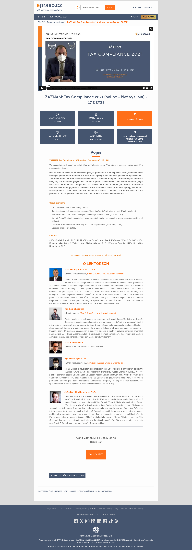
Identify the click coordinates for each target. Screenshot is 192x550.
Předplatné (149, 17)
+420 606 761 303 (135, 142)
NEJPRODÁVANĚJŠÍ (58, 17)
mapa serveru (51, 509)
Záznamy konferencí (56, 22)
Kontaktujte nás (105, 491)
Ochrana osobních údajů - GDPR (88, 514)
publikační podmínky (105, 509)
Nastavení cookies (109, 514)
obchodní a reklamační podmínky (83, 491)
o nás (61, 509)
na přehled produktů (68, 475)
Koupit (98, 454)
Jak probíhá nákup (45, 491)
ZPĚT (44, 17)
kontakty (93, 509)
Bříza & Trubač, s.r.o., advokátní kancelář (105, 274)
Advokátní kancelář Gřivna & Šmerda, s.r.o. (106, 363)
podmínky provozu (81, 509)
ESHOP (41, 22)
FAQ (116, 509)
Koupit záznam (135, 117)
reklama (69, 509)
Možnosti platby (61, 491)
